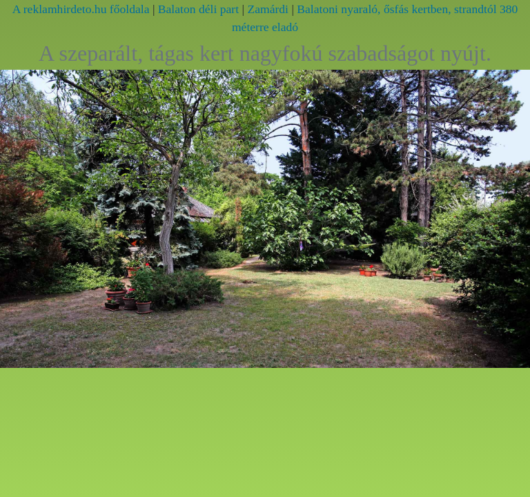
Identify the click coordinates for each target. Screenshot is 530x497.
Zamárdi (267, 9)
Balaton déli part (198, 9)
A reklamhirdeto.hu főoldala (81, 9)
